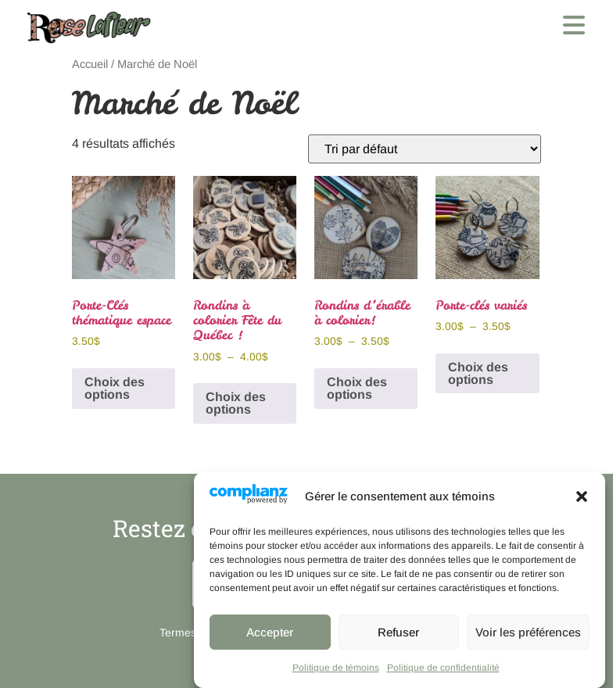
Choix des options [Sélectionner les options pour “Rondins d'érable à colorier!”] (357, 388)
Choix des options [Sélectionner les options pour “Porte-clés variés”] (478, 373)
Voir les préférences (528, 632)
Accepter (269, 632)
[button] (582, 496)
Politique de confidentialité (443, 667)
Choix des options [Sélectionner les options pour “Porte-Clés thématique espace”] (114, 388)
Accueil (90, 64)
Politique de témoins (335, 667)
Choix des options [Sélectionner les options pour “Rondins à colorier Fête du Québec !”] (236, 403)
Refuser (398, 632)
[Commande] (424, 148)
